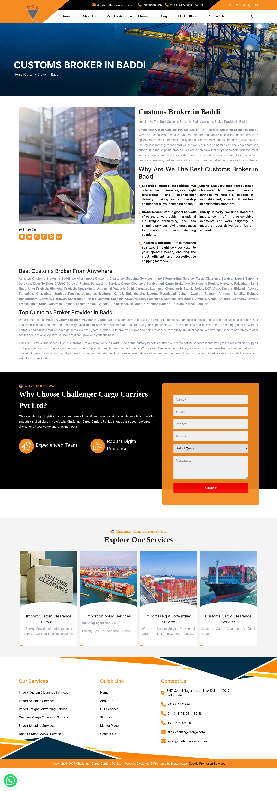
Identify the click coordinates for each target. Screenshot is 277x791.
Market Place (188, 17)
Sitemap (144, 17)
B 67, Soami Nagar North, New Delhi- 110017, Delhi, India (198, 715)
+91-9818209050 (179, 745)
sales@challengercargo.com (187, 764)
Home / (19, 87)
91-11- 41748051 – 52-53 (173, 5)
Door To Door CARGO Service (40, 757)
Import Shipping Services (37, 724)
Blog (164, 17)
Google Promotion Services (207, 786)
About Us (90, 17)
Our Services (117, 17)
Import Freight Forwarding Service (43, 732)
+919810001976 (150, 5)
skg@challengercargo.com (123, 5)
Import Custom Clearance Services (43, 715)
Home (68, 17)
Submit (224, 510)
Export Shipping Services (37, 748)
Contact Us (217, 17)
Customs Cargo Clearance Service (43, 740)
